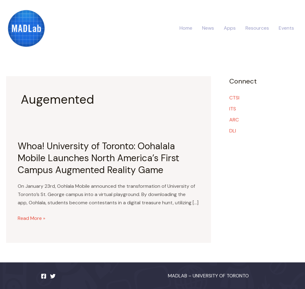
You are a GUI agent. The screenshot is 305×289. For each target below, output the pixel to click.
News (208, 28)
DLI (232, 131)
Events (286, 28)
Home (186, 28)
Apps (230, 28)
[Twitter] (53, 276)
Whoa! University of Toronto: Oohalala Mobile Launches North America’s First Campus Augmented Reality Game (98, 158)
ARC (234, 120)
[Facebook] (43, 276)
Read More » (31, 218)
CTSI (234, 97)
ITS (232, 109)
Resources (257, 28)
